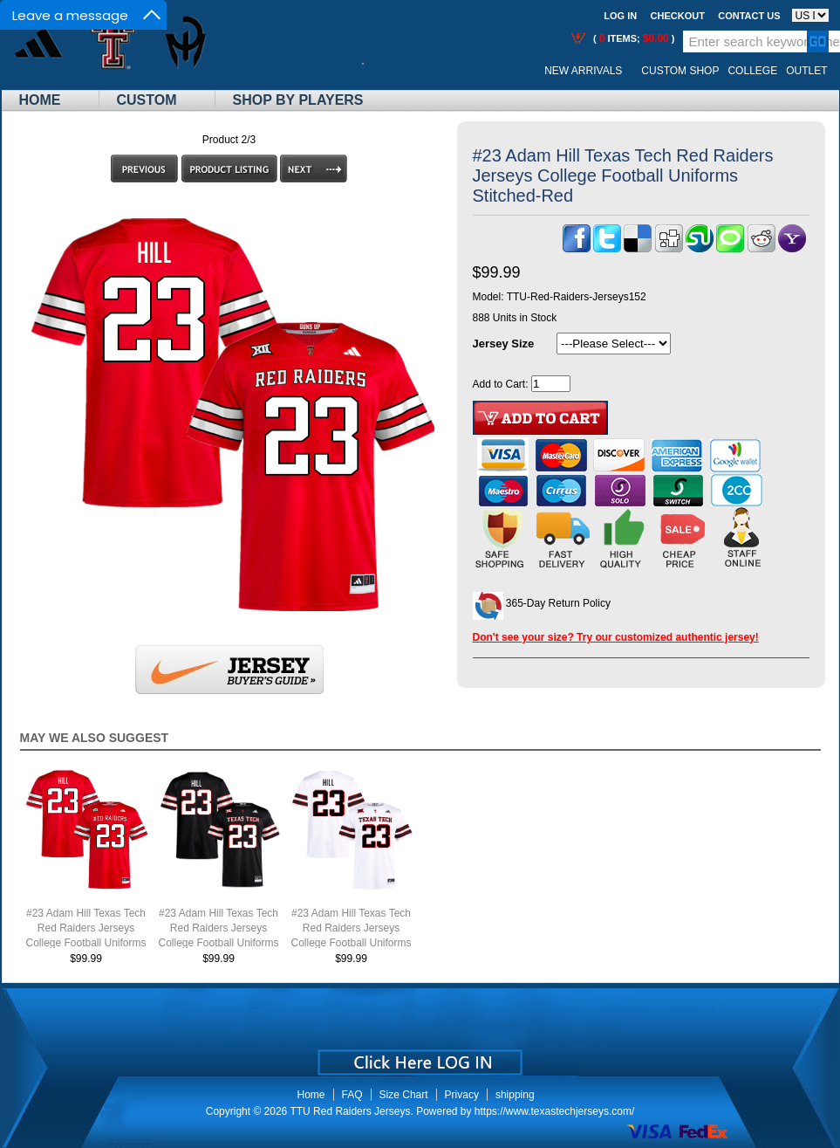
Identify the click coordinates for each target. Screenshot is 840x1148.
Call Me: (376, 71)
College (752, 71)
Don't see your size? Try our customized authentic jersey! (616, 637)
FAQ (352, 1095)
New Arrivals (583, 71)
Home (40, 100)
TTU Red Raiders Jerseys (350, 1111)
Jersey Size (504, 343)
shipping (515, 1095)
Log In (620, 15)
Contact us (749, 15)
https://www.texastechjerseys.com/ (554, 1111)
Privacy (462, 1095)
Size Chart (403, 1095)
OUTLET (806, 71)
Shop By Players (298, 100)
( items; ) (633, 38)
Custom (147, 100)
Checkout (678, 15)
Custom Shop (680, 71)
